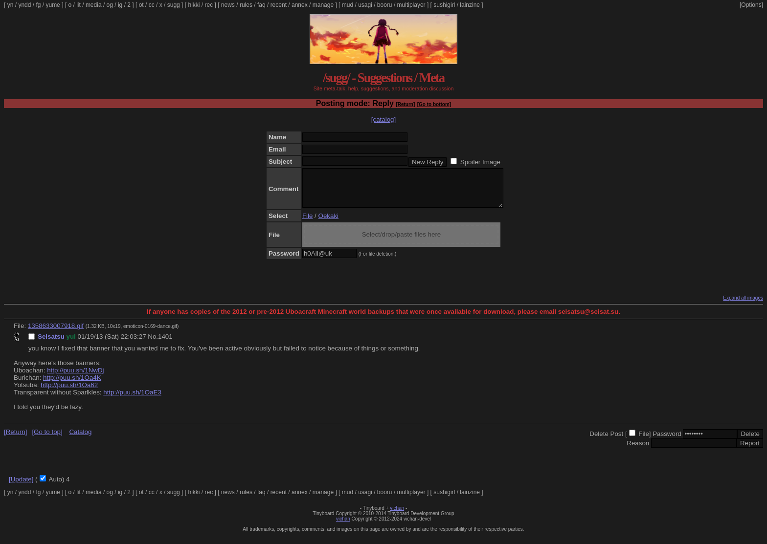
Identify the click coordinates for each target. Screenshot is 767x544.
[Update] (21, 486)
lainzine (470, 4)
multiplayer (411, 4)
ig (120, 4)
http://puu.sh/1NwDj (75, 377)
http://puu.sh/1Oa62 (69, 392)
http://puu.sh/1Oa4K (72, 385)
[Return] (405, 104)
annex (300, 4)
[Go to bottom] (434, 104)
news (228, 4)
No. (153, 344)
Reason (638, 450)
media (94, 4)
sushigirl (444, 4)
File (307, 223)
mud (347, 4)
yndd (24, 4)
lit (78, 4)
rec (209, 4)
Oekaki (328, 223)
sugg (173, 4)
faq (261, 4)
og (110, 4)
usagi (365, 4)
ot (141, 4)
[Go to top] (47, 439)
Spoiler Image (480, 162)
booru (384, 4)
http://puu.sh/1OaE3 (132, 399)
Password (667, 441)
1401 (165, 344)
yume (52, 4)
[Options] (751, 4)
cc (152, 4)
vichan (397, 515)
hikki (194, 4)
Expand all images (743, 305)
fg (38, 4)
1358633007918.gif (56, 333)
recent (279, 4)
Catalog (80, 439)
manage (323, 4)
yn (10, 4)
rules (246, 4)
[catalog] (383, 119)
